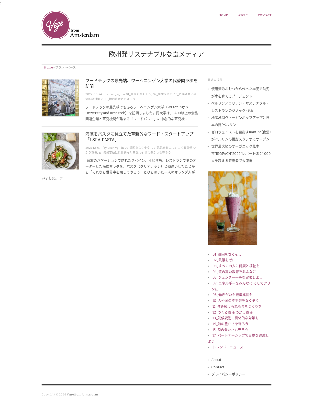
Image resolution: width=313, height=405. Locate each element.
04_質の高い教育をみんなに (234, 272)
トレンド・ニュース (227, 347)
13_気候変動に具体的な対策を (118, 152)
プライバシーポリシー (228, 374)
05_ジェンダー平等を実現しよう (237, 277)
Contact (264, 15)
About (243, 15)
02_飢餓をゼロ (163, 94)
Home (48, 67)
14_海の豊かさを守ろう (155, 152)
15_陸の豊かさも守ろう (120, 99)
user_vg (114, 94)
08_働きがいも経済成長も (232, 295)
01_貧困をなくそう (138, 94)
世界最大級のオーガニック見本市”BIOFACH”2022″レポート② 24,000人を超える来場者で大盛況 (241, 153)
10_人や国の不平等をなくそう (235, 301)
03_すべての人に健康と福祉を (235, 266)
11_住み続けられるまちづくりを (237, 306)
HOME (223, 15)
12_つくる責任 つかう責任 (232, 312)
